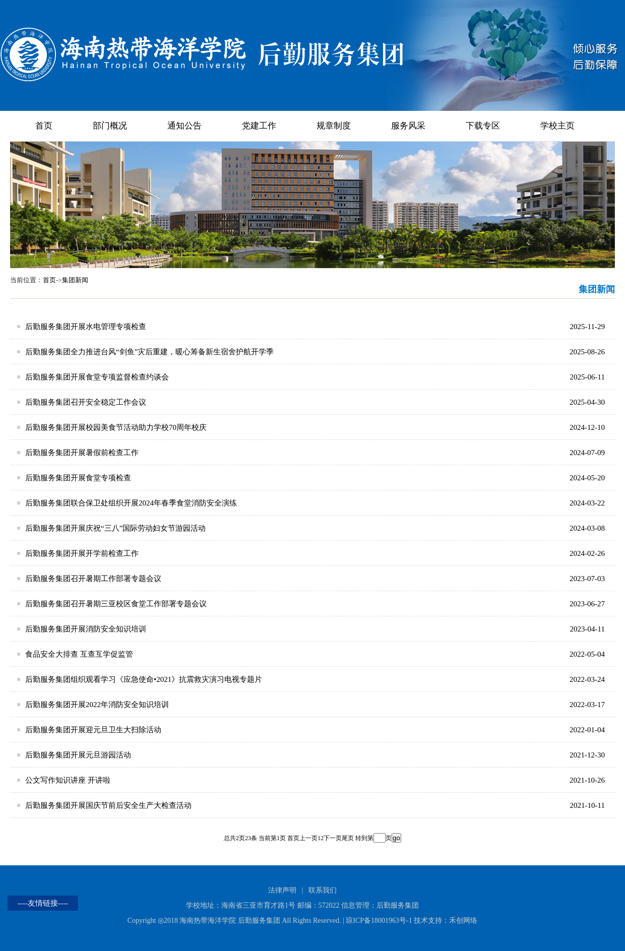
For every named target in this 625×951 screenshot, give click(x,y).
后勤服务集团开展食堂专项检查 (78, 478)
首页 (43, 126)
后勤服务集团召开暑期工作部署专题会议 (93, 579)
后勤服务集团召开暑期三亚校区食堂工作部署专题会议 (116, 604)
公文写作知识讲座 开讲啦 (67, 780)
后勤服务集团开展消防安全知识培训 (85, 629)
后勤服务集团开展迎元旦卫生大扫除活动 (93, 730)
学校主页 (557, 126)
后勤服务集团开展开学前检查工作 (82, 553)
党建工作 (259, 126)
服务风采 (408, 126)
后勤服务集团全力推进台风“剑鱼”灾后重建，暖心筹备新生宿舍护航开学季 (149, 352)
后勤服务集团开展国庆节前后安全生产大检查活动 (108, 805)
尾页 (348, 838)
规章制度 (334, 126)
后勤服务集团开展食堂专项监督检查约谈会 (97, 377)
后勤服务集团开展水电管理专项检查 (85, 327)
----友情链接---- (43, 903)
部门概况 (110, 126)
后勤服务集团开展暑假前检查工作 (82, 453)
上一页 (308, 838)
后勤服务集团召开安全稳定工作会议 (85, 402)
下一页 (333, 838)
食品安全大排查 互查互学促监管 (79, 654)
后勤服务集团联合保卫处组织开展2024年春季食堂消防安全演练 (131, 503)
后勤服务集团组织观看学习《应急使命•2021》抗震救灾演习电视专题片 (143, 679)
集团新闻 (75, 280)
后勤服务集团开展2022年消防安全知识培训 (97, 705)
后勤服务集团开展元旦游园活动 (78, 755)
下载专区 (483, 126)
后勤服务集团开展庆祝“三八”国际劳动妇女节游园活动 (115, 528)
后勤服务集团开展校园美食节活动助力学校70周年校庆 (116, 427)
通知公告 (184, 126)
